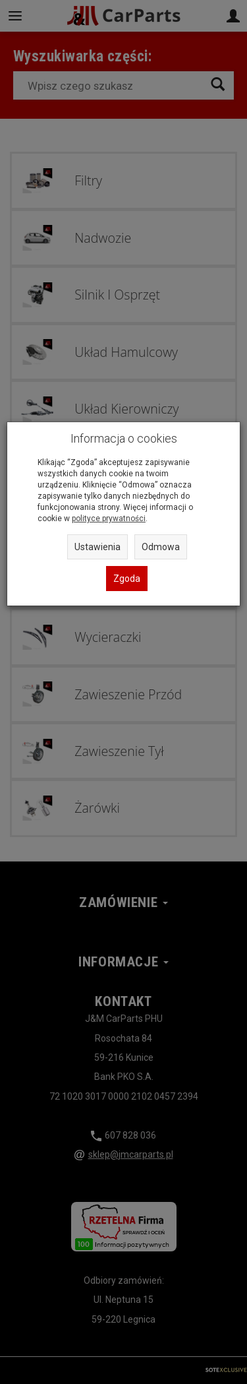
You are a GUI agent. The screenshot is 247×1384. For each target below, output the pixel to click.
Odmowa (161, 547)
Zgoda (126, 578)
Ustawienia (97, 547)
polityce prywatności (109, 518)
